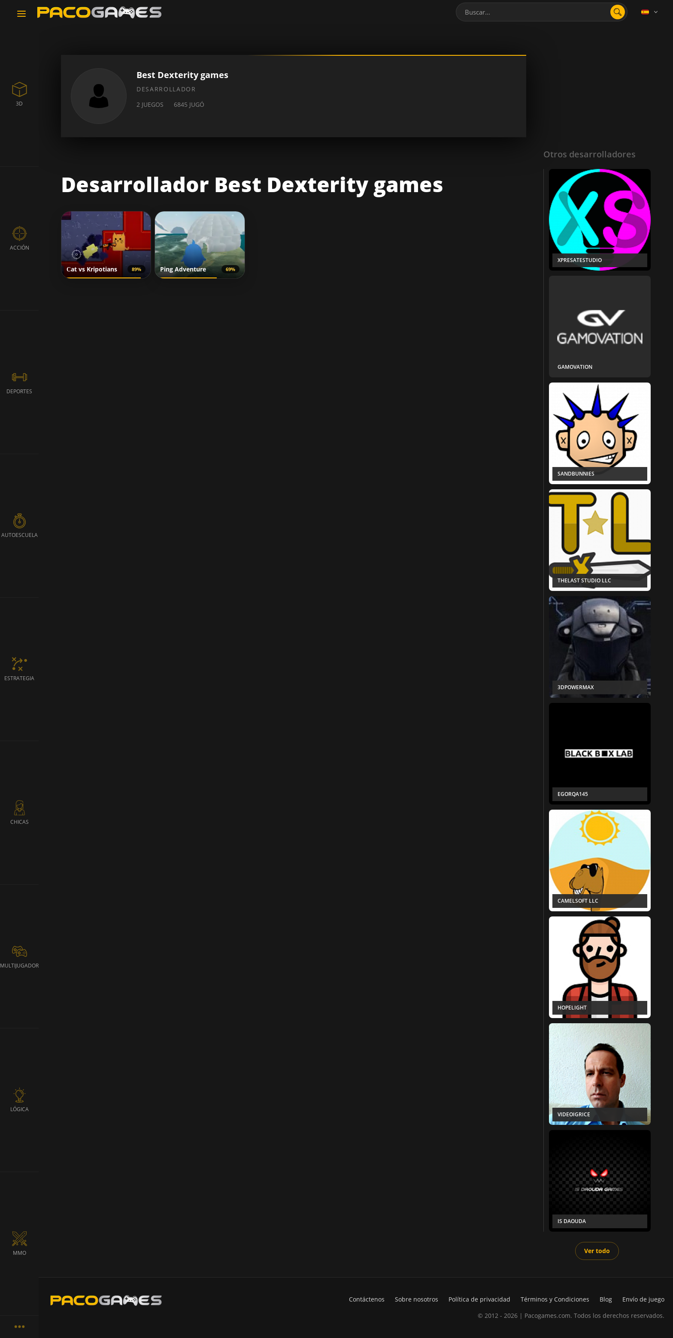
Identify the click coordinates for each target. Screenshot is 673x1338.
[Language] (650, 12)
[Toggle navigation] (21, 14)
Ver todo (597, 1251)
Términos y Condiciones (555, 1299)
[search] (617, 12)
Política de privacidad (479, 1299)
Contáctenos (367, 1299)
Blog (606, 1299)
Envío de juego (643, 1299)
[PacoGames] (106, 1300)
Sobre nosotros (416, 1299)
